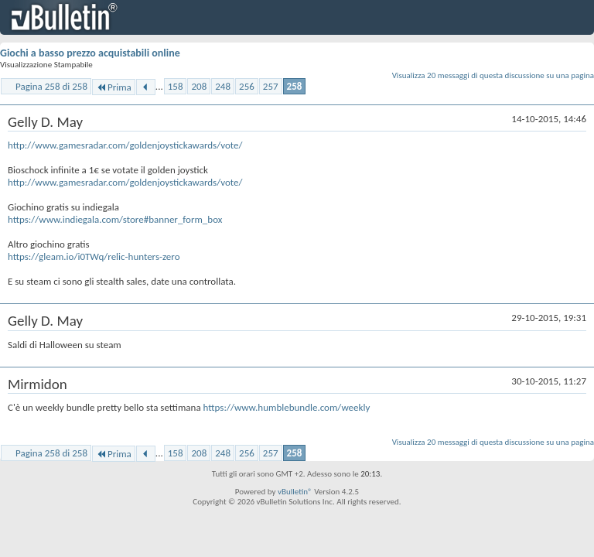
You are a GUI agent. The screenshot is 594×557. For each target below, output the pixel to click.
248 (222, 86)
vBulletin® (295, 492)
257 (270, 86)
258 (294, 86)
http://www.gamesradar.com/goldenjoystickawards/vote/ (125, 145)
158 (175, 86)
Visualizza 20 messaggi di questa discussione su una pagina (493, 75)
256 (246, 86)
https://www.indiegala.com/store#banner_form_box (115, 219)
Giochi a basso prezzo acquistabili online (90, 53)
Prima (113, 87)
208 (199, 86)
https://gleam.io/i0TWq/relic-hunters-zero (94, 256)
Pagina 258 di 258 (51, 86)
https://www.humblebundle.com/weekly (286, 407)
